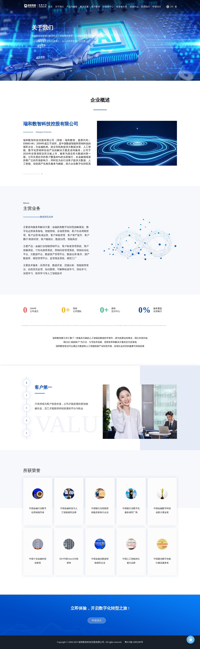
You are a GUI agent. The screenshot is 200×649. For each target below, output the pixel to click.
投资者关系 (121, 7)
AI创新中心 (108, 7)
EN (171, 6)
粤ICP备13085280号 (134, 642)
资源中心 (134, 7)
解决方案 (84, 7)
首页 (50, 7)
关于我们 (59, 7)
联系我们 (145, 7)
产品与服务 (71, 7)
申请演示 (156, 7)
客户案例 (95, 7)
